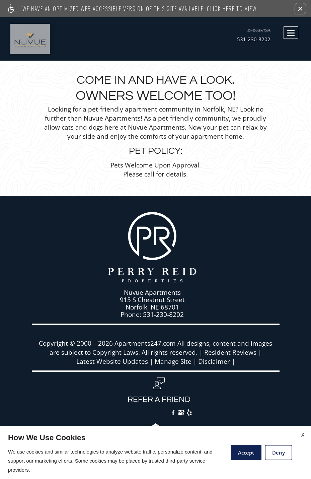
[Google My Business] (181, 413)
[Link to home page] (41, 39)
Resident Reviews (230, 352)
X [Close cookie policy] (302, 434)
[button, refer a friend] (159, 393)
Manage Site (173, 361)
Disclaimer (214, 361)
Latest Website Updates (112, 361)
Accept (246, 452)
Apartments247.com (145, 343)
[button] (300, 8)
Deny (278, 452)
